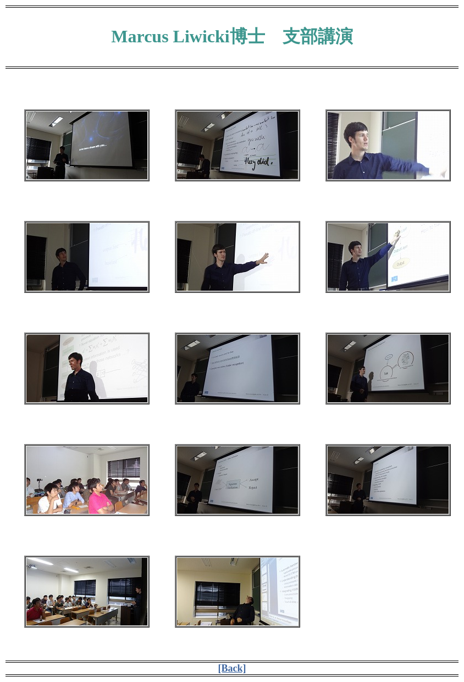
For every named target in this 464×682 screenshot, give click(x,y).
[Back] (232, 668)
